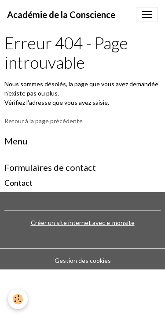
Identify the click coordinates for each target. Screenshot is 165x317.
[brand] (61, 14)
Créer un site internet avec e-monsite (83, 222)
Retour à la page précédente (43, 121)
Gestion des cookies (83, 260)
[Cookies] (18, 299)
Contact (18, 183)
